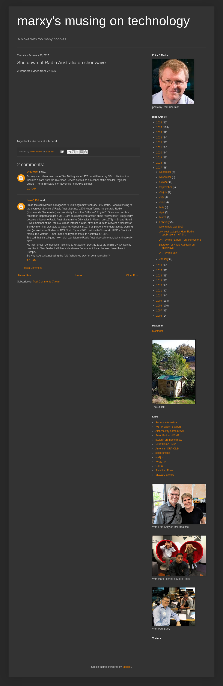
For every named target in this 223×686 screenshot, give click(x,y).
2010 (159, 295)
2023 (159, 137)
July (162, 197)
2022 (159, 142)
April (162, 212)
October (164, 182)
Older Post (132, 275)
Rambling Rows (164, 470)
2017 (159, 167)
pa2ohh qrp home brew (168, 439)
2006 (159, 315)
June (162, 202)
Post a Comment (32, 267)
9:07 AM (31, 188)
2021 (159, 147)
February (164, 222)
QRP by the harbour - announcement (180, 239)
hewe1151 (33, 200)
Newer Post (25, 275)
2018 (159, 162)
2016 (159, 265)
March (163, 217)
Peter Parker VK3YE (167, 435)
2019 (159, 157)
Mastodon (158, 330)
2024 (159, 132)
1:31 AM (31, 260)
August (163, 192)
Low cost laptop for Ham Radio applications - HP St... (176, 233)
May (162, 207)
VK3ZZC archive (164, 474)
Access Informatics (166, 422)
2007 (159, 310)
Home (78, 275)
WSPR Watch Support (168, 426)
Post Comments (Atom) (46, 281)
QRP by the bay (168, 252)
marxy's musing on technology (103, 21)
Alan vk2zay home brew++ (170, 431)
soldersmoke (162, 452)
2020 (159, 152)
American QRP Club (167, 448)
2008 (159, 305)
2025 (159, 127)
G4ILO (159, 465)
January (164, 259)
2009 (159, 300)
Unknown (32, 171)
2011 (159, 290)
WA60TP (160, 461)
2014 (159, 275)
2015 (159, 270)
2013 (159, 280)
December (165, 171)
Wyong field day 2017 (171, 226)
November (165, 177)
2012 (159, 285)
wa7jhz (159, 457)
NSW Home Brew (165, 444)
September (166, 187)
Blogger (126, 666)
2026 (159, 122)
